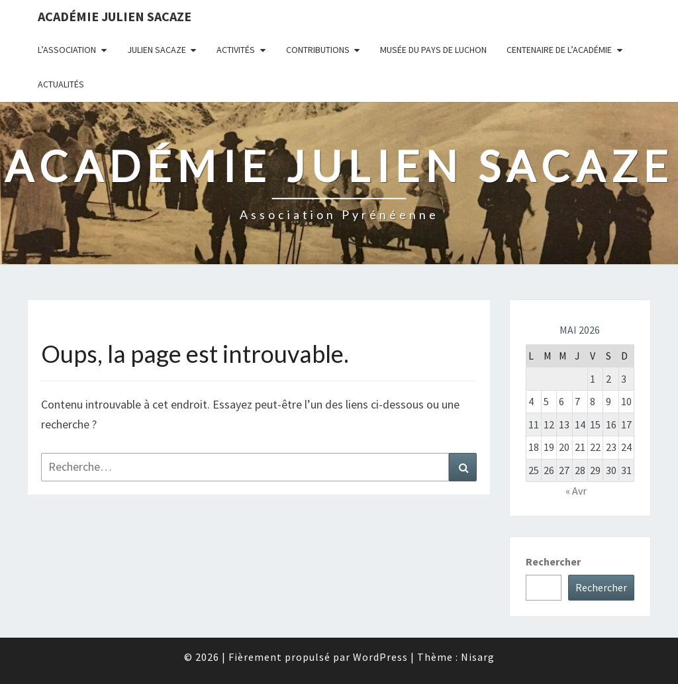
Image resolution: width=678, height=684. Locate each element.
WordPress (380, 656)
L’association (67, 50)
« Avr (576, 490)
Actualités (61, 84)
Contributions (318, 50)
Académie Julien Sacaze (114, 16)
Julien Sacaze (156, 50)
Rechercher (553, 561)
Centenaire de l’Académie (559, 50)
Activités (236, 50)
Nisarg (478, 656)
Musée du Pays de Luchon (433, 50)
